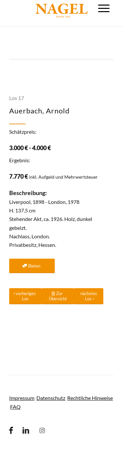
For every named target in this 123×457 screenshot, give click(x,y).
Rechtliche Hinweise (90, 398)
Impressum (21, 398)
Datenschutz (50, 398)
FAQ (15, 407)
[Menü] (104, 8)
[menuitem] (104, 8)
